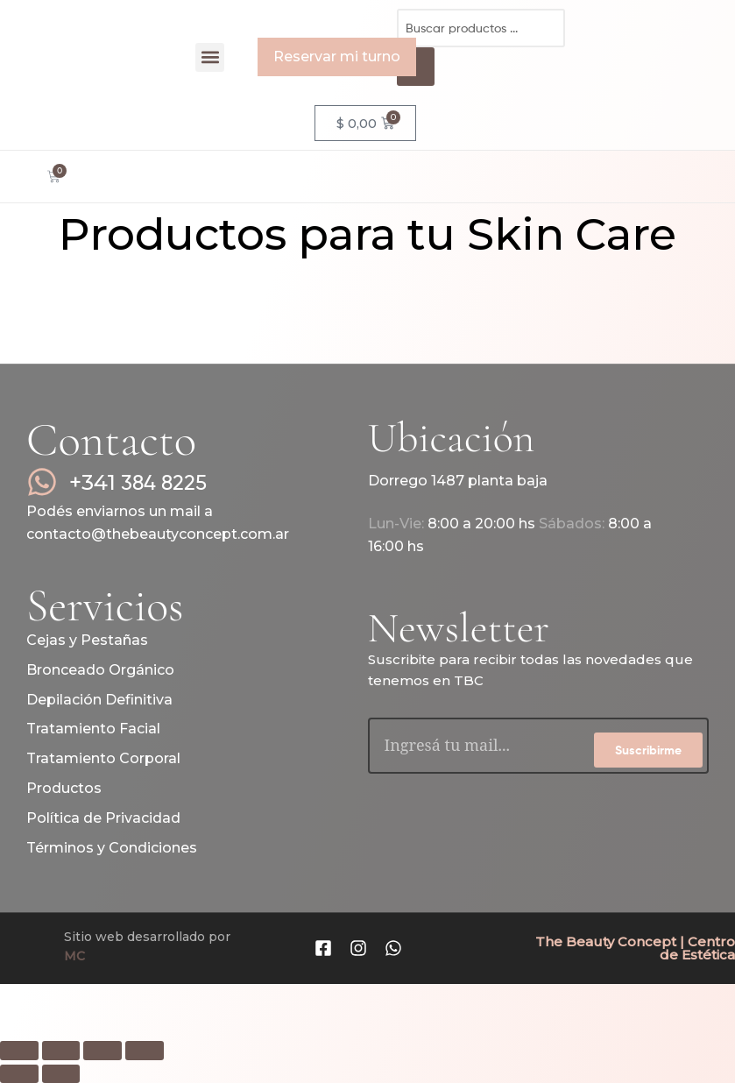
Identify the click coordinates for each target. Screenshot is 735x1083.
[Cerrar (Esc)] (144, 1050)
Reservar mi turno (336, 56)
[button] (209, 57)
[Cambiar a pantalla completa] (61, 1050)
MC (74, 956)
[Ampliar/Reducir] (19, 1050)
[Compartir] (102, 1050)
